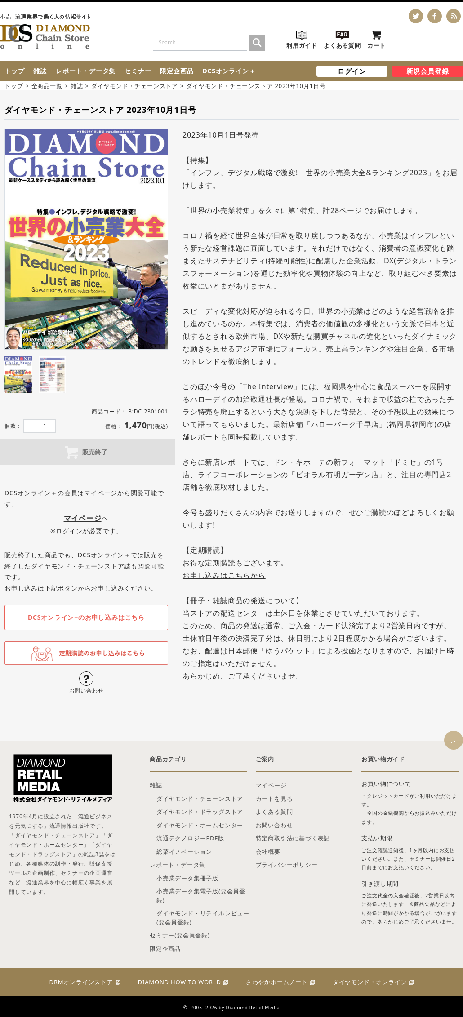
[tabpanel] (86, 239)
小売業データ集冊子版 (187, 878)
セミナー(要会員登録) (180, 935)
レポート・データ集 (86, 71)
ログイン (352, 71)
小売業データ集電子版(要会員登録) (200, 895)
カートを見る (274, 799)
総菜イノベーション (184, 852)
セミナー (138, 71)
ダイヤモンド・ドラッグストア (199, 812)
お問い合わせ (274, 825)
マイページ (271, 785)
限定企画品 (176, 71)
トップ (14, 71)
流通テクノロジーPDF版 (190, 838)
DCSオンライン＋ (228, 71)
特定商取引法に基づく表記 (293, 838)
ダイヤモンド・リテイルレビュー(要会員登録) (202, 917)
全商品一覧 (46, 86)
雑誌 (40, 71)
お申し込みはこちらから (224, 575)
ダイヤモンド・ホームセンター (199, 825)
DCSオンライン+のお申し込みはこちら (86, 617)
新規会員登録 (427, 71)
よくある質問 (274, 812)
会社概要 (268, 852)
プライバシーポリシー (287, 865)
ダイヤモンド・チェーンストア (134, 86)
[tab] (18, 374)
